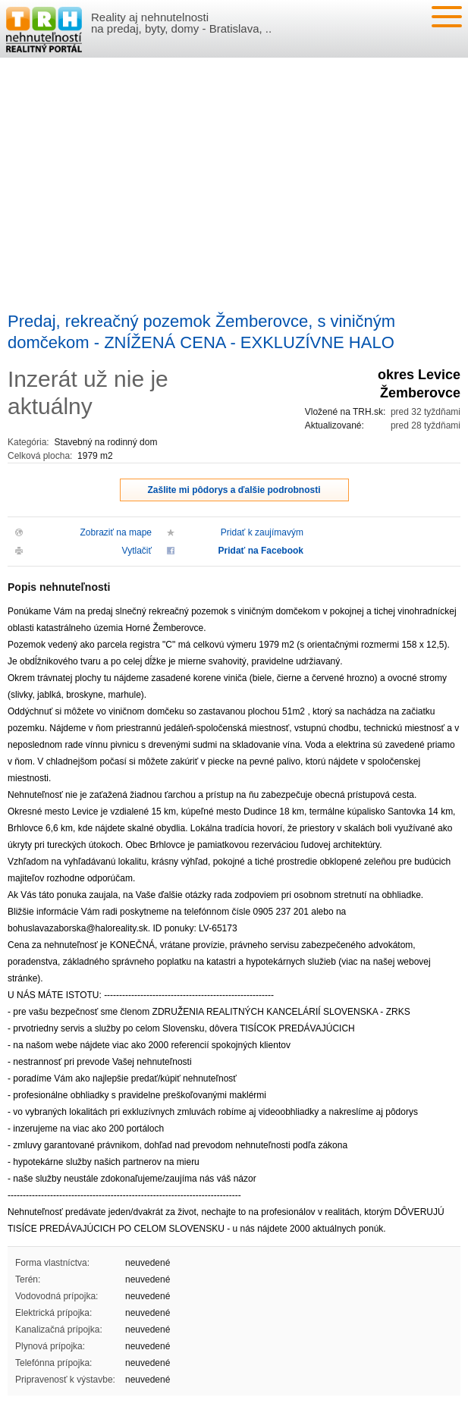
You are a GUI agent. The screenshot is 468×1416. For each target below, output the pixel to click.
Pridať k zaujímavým (262, 532)
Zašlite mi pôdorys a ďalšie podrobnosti (234, 490)
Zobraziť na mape (116, 532)
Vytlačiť (137, 550)
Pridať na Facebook (260, 550)
